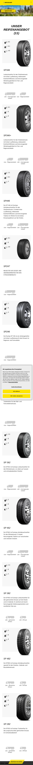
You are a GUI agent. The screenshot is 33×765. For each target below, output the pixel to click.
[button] (31, 2)
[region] (16, 382)
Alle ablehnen (16, 391)
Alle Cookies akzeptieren (16, 396)
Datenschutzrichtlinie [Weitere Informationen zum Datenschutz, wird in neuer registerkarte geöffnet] (13, 382)
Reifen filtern (16, 761)
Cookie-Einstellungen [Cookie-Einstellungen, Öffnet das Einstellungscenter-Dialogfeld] (16, 387)
